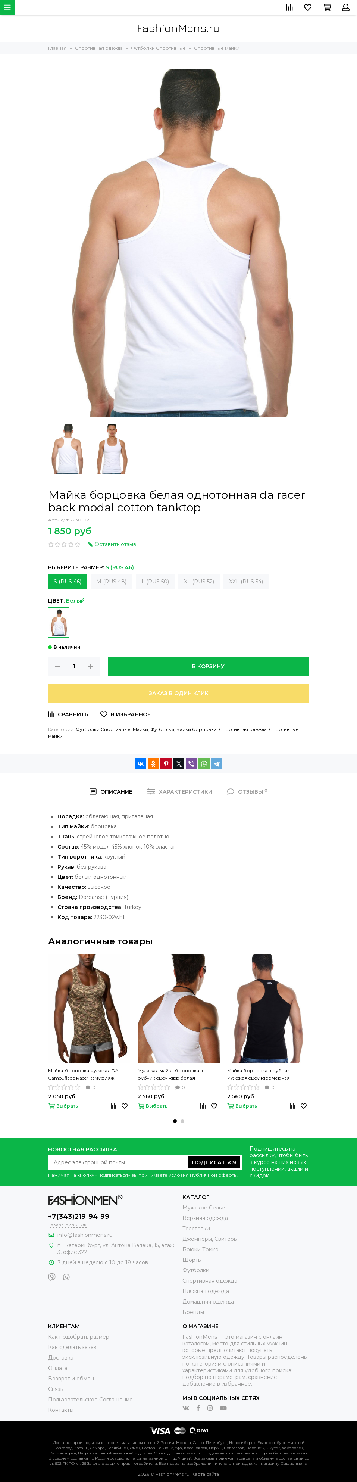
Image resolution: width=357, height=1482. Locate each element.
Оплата (58, 1368)
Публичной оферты (213, 1175)
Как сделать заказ (72, 1347)
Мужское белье (203, 1207)
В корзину (208, 666)
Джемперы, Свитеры (210, 1239)
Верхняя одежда (205, 1218)
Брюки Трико (200, 1249)
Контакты (60, 1410)
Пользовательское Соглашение (90, 1399)
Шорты (192, 1260)
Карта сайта (205, 1474)
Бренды (193, 1312)
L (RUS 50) (155, 581)
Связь (55, 1389)
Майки (140, 729)
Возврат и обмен (71, 1378)
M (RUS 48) (111, 581)
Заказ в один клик (179, 693)
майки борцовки (196, 729)
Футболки (162, 729)
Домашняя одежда (208, 1301)
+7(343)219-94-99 (78, 1216)
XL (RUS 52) (199, 581)
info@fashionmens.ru (85, 1235)
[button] (175, 1121)
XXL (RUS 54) (246, 581)
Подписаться (214, 1162)
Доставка (60, 1357)
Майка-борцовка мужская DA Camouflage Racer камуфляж (83, 1074)
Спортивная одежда (243, 729)
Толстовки (196, 1228)
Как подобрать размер (78, 1336)
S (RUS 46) (67, 581)
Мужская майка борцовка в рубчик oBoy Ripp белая (170, 1074)
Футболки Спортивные (103, 729)
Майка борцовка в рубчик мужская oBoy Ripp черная (258, 1074)
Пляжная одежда (205, 1291)
